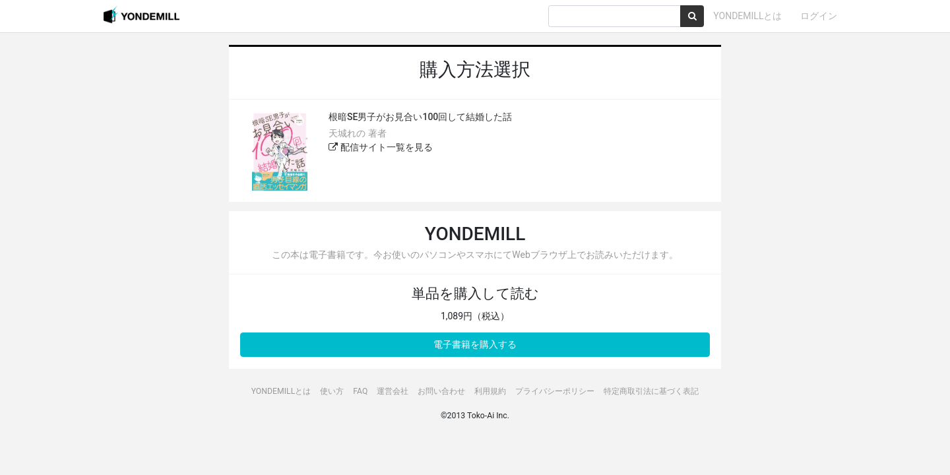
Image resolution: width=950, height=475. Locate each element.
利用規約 (490, 391)
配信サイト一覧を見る (380, 147)
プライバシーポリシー (554, 391)
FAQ (360, 391)
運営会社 (392, 391)
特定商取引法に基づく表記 (651, 391)
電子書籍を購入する (475, 344)
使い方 (332, 391)
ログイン (818, 16)
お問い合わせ (441, 391)
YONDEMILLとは (747, 16)
